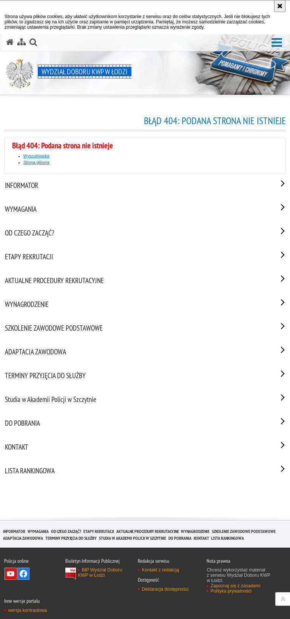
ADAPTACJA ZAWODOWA (23, 538)
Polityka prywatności (230, 591)
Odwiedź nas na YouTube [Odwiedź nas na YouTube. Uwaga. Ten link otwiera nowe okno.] (11, 574)
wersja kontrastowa (27, 610)
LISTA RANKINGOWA (227, 538)
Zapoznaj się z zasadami (235, 585)
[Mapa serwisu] (21, 42)
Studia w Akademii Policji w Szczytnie (132, 538)
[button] (276, 43)
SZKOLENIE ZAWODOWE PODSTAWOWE (244, 531)
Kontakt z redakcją (160, 570)
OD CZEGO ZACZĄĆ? (66, 531)
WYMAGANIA (38, 531)
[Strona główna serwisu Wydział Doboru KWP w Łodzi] (10, 42)
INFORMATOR (14, 531)
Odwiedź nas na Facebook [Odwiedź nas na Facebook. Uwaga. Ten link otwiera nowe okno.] (23, 574)
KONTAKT (201, 538)
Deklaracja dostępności (165, 589)
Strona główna (36, 162)
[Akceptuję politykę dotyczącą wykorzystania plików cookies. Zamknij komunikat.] (279, 6)
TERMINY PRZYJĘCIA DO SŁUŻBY (71, 538)
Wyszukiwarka (36, 156)
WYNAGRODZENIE (195, 531)
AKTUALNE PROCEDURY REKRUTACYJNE (147, 531)
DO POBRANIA (179, 538)
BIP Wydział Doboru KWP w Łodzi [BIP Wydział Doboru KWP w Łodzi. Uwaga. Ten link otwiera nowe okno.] (100, 572)
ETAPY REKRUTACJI (98, 531)
